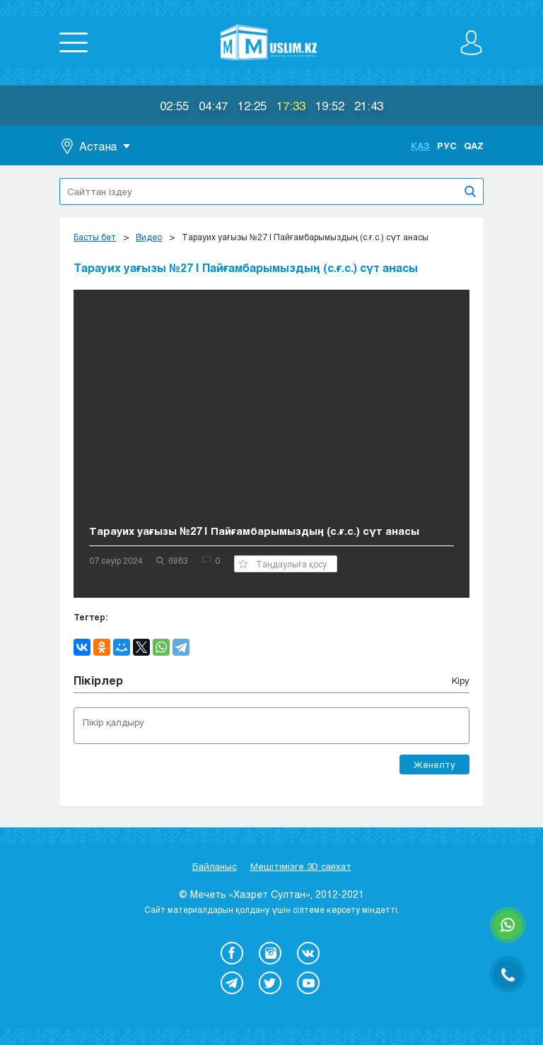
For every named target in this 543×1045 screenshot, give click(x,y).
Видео (149, 237)
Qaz (474, 145)
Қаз (420, 145)
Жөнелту (434, 764)
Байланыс (214, 866)
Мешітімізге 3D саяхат (300, 866)
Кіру (460, 680)
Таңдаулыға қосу (283, 564)
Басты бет (95, 237)
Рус (447, 145)
